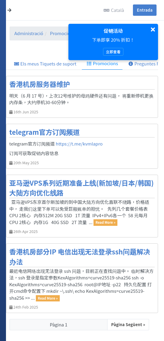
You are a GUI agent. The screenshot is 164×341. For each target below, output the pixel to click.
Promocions (62, 33)
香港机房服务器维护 (39, 84)
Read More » (106, 222)
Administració (28, 33)
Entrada (145, 10)
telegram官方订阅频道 (44, 132)
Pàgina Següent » (128, 324)
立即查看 (113, 51)
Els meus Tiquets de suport (45, 63)
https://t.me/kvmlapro (79, 143)
